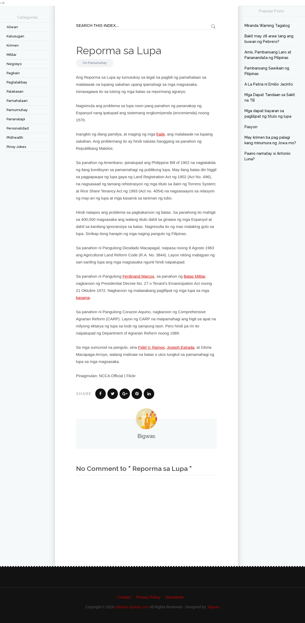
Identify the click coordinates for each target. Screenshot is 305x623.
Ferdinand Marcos (138, 276)
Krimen (13, 45)
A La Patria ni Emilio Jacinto (268, 84)
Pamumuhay (17, 110)
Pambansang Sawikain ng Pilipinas (266, 71)
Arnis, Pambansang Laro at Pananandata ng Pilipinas (267, 55)
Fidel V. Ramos (151, 347)
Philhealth (15, 137)
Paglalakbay (17, 82)
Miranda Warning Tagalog (267, 25)
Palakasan (15, 91)
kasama (83, 297)
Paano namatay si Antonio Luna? (267, 156)
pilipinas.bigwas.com (132, 607)
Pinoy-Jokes (16, 147)
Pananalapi (16, 119)
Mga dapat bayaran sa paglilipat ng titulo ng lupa (267, 113)
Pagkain (13, 73)
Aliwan (12, 27)
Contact (124, 597)
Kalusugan (15, 36)
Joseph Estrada (180, 347)
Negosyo (14, 64)
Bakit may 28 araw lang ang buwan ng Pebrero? (268, 39)
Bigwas (214, 607)
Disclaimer (174, 597)
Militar (12, 55)
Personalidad (18, 128)
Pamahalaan (17, 101)
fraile (160, 134)
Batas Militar (194, 276)
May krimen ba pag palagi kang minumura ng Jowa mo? (270, 140)
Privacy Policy (148, 597)
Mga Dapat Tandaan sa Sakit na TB (269, 97)
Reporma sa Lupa (118, 50)
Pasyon (250, 127)
